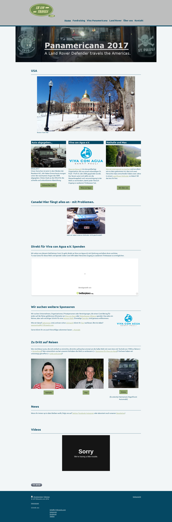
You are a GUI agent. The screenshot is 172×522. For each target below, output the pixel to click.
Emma (123, 392)
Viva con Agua (86, 188)
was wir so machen (123, 169)
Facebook (82, 413)
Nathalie (48, 392)
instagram (53, 512)
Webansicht (137, 497)
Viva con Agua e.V (74, 169)
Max (86, 392)
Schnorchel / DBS (48, 185)
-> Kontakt (76, 330)
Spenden (85, 318)
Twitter (75, 413)
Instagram (90, 413)
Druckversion (37, 497)
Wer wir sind (110, 169)
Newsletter (120, 413)
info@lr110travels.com (58, 510)
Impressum (35, 503)
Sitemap (47, 497)
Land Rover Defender (121, 176)
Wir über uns (123, 188)
